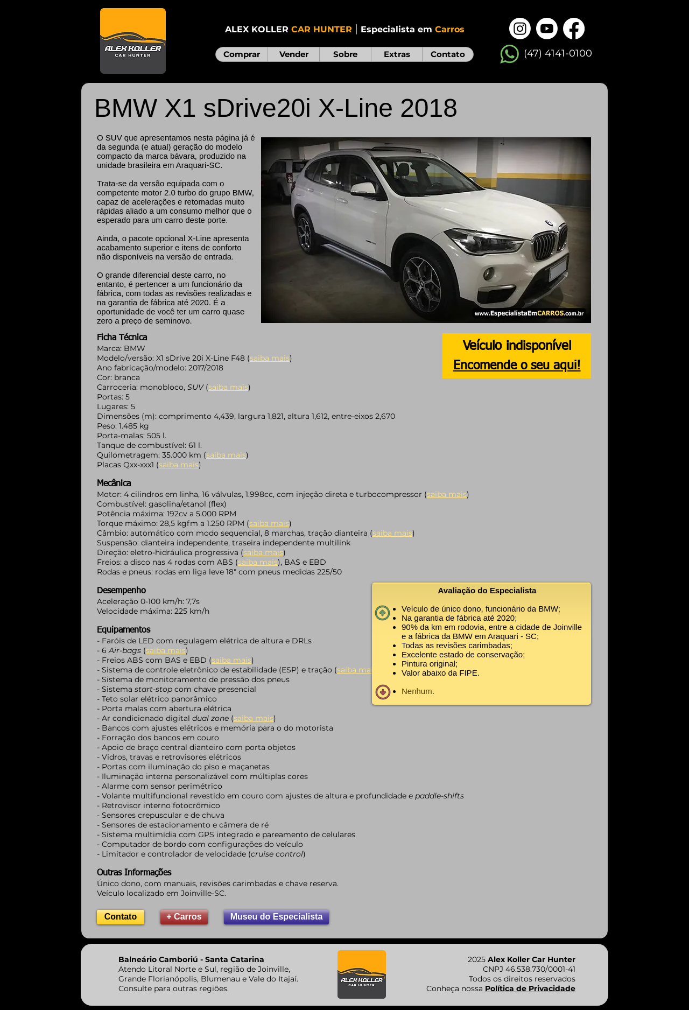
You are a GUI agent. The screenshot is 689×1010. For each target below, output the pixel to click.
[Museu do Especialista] (276, 917)
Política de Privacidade (530, 988)
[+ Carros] (184, 917)
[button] (426, 230)
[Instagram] (520, 28)
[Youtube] (547, 28)
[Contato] (120, 917)
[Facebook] (574, 28)
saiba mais (226, 455)
